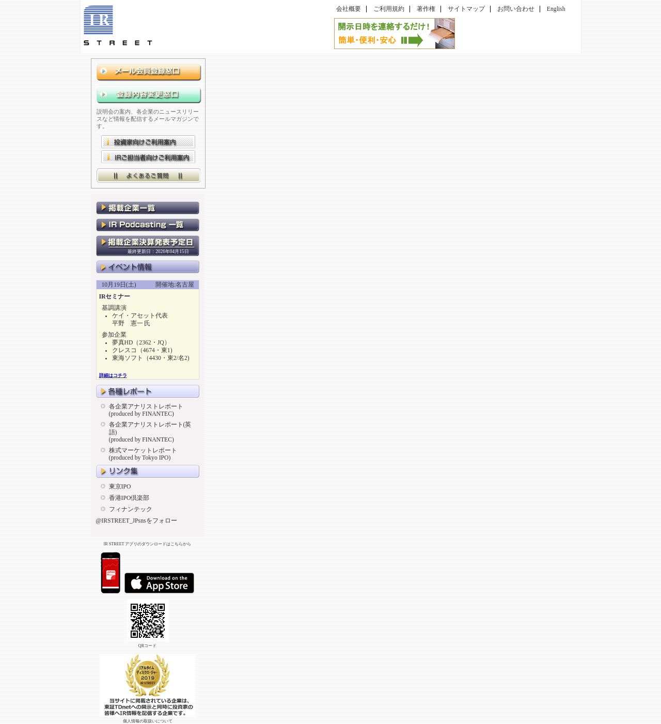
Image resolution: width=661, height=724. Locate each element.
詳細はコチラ (113, 375)
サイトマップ (466, 9)
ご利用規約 (388, 9)
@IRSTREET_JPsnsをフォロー (136, 520)
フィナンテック (130, 509)
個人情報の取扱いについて (147, 721)
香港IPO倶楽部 (129, 498)
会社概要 (348, 9)
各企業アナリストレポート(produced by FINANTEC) (146, 410)
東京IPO (120, 486)
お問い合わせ (515, 9)
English (556, 9)
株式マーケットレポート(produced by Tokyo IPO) (143, 454)
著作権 (426, 9)
